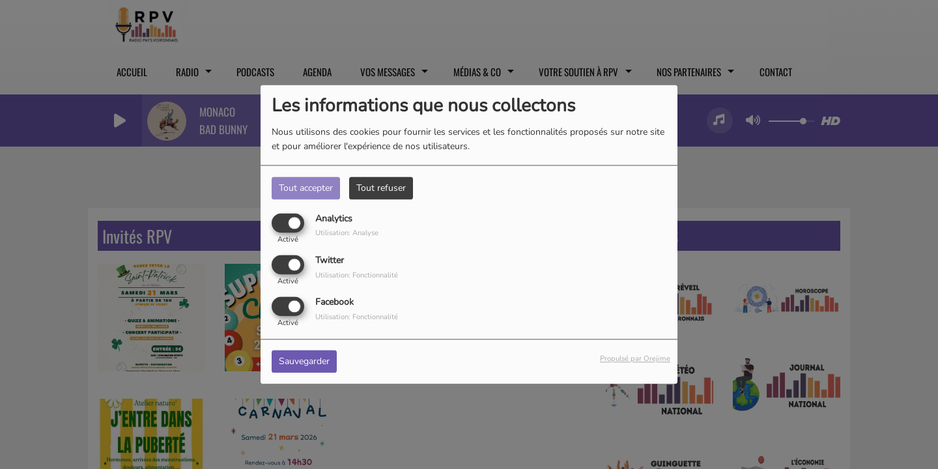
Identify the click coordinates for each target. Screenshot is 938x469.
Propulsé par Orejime (635, 359)
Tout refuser (381, 188)
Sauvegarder (304, 362)
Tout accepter (306, 188)
